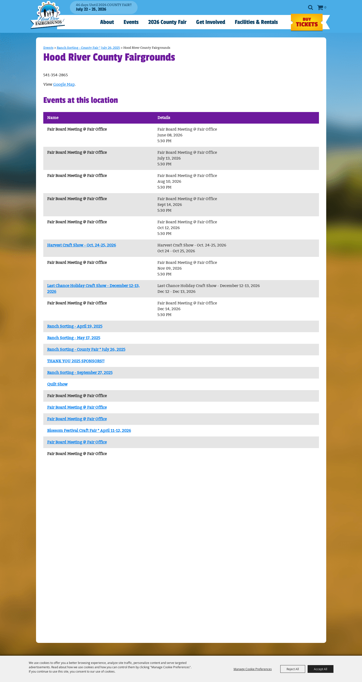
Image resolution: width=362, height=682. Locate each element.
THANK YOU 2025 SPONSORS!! (75, 361)
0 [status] (325, 7)
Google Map (64, 84)
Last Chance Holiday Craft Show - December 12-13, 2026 (93, 288)
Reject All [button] (293, 669)
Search (310, 7)
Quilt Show (57, 384)
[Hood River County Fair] (50, 19)
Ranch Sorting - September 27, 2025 (79, 372)
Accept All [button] (320, 669)
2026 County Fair (167, 22)
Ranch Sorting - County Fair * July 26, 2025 (88, 47)
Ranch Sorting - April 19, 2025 (74, 326)
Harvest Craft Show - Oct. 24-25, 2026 (81, 245)
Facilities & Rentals (256, 22)
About (107, 22)
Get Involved (210, 22)
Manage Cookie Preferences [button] (253, 669)
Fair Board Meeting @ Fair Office (77, 407)
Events (131, 22)
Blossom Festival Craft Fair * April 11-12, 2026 (89, 430)
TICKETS (307, 22)
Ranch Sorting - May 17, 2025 (73, 338)
